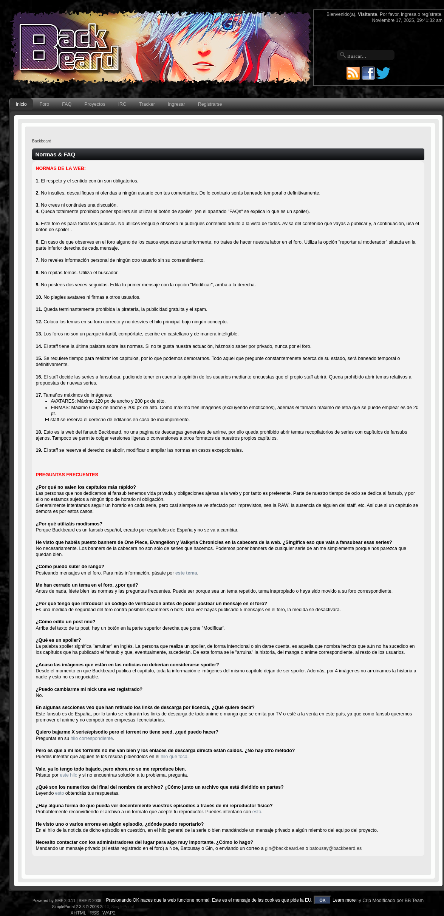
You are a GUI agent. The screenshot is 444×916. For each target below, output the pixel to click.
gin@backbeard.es (284, 848)
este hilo (68, 775)
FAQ (66, 104)
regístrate (431, 14)
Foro (45, 104)
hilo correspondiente (92, 738)
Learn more (344, 900)
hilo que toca (174, 756)
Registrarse (210, 104)
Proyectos (94, 104)
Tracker (147, 104)
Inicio (21, 104)
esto (59, 793)
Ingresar (176, 104)
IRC (122, 104)
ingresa (408, 14)
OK (322, 900)
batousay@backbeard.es (335, 848)
